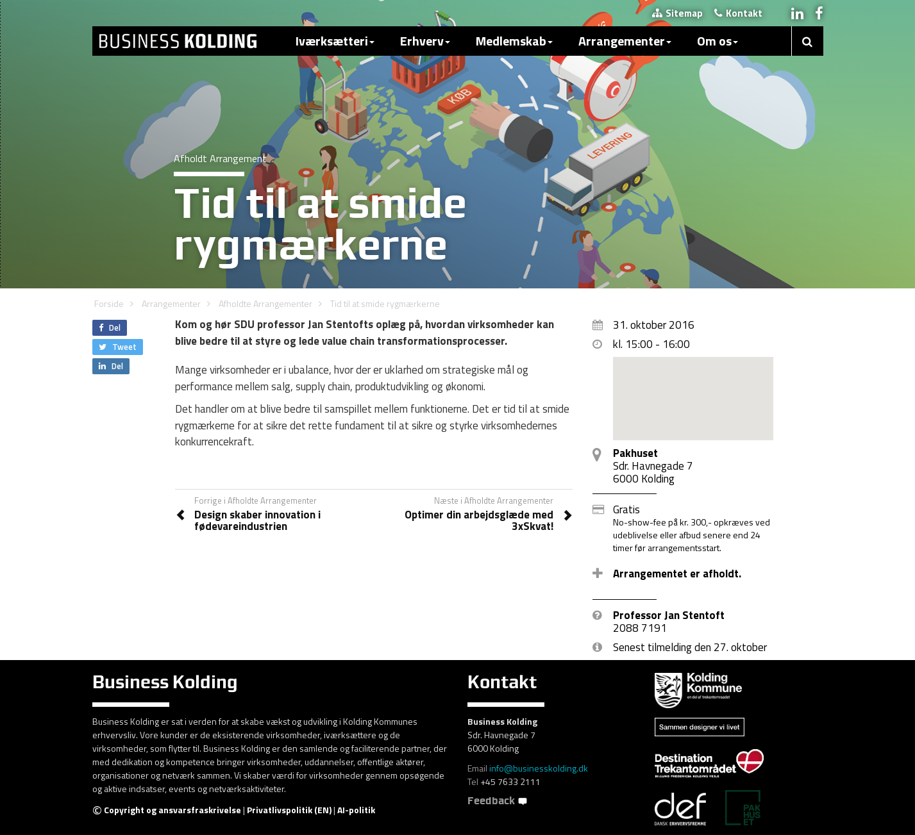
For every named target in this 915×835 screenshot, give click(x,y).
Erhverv (425, 41)
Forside (109, 303)
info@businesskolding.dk (538, 768)
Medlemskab (514, 41)
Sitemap (677, 13)
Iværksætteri (335, 41)
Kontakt (738, 13)
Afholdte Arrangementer (265, 303)
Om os (717, 41)
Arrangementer (624, 41)
